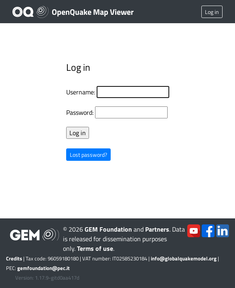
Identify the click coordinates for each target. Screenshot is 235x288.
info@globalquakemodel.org (184, 258)
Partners (157, 229)
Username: (80, 92)
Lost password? (88, 154)
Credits (14, 258)
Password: (79, 112)
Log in (212, 12)
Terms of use (95, 248)
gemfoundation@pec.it (43, 268)
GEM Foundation (108, 229)
